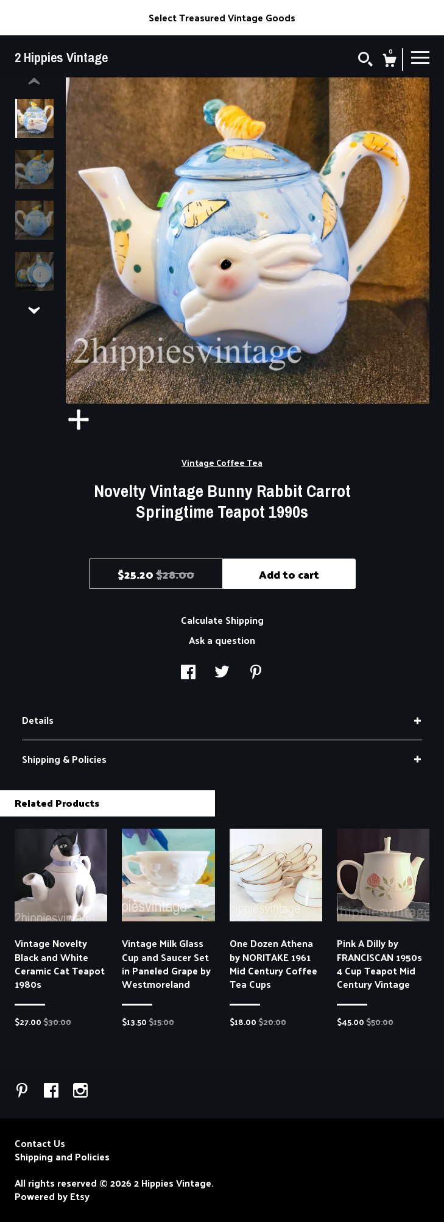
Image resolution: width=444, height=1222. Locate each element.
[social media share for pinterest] (255, 673)
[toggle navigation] (420, 57)
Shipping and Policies (62, 1156)
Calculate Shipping (222, 620)
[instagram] (80, 1091)
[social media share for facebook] (188, 673)
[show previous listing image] (34, 82)
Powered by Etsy (52, 1196)
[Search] (365, 60)
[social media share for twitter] (222, 673)
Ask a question (222, 640)
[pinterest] (23, 1091)
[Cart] (389, 61)
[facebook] (52, 1091)
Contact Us (40, 1143)
